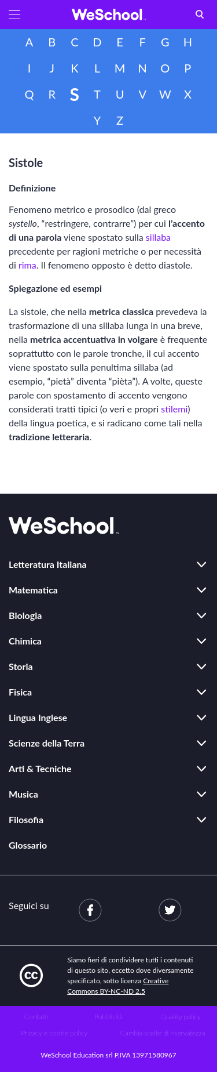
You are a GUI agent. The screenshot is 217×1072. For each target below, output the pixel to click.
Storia (21, 666)
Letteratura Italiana (48, 564)
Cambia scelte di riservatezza (162, 1032)
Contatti (36, 1016)
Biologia (25, 615)
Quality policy (181, 1016)
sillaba (158, 236)
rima (27, 264)
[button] (14, 14)
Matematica (33, 589)
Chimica (25, 640)
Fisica (20, 691)
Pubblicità (108, 1016)
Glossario (28, 844)
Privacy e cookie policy (54, 1032)
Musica (23, 793)
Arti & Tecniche (40, 768)
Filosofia (26, 819)
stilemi (174, 408)
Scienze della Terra (46, 742)
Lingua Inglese (38, 717)
